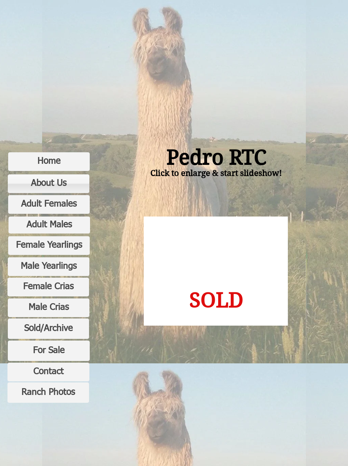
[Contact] (48, 372)
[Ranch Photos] (48, 392)
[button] (216, 271)
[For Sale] (49, 351)
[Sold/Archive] (48, 328)
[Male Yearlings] (48, 266)
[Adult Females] (49, 204)
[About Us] (48, 183)
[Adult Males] (49, 225)
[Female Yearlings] (49, 245)
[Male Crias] (48, 307)
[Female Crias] (48, 287)
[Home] (49, 161)
